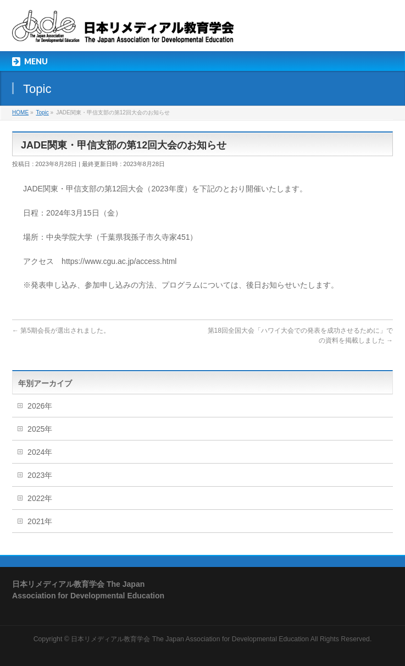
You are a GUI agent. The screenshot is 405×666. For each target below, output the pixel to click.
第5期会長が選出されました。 (61, 330)
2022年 (39, 498)
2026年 (39, 405)
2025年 (39, 429)
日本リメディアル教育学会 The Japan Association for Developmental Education (190, 639)
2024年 (39, 452)
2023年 (39, 475)
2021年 (39, 521)
